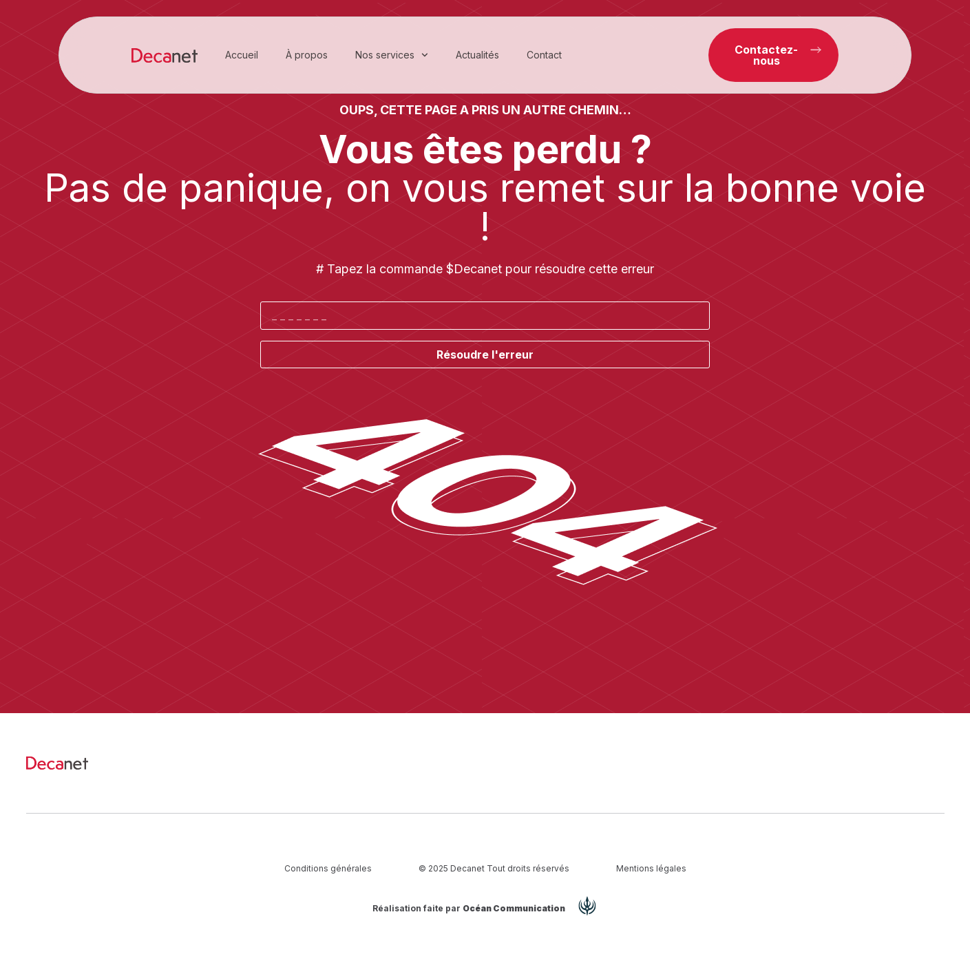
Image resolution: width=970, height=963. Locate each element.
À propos (307, 55)
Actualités (477, 55)
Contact (544, 55)
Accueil (241, 55)
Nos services (391, 55)
